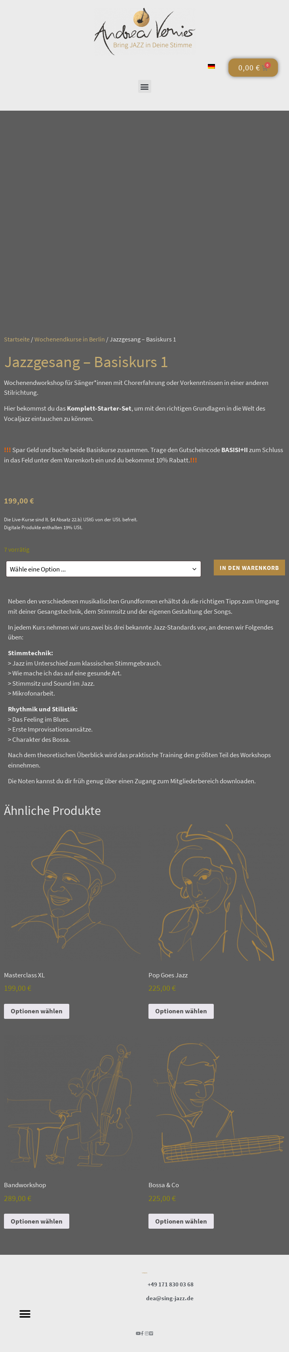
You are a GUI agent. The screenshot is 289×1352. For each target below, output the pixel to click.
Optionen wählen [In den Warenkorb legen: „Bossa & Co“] (181, 1220)
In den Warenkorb (249, 567)
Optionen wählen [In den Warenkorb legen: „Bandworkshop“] (37, 1220)
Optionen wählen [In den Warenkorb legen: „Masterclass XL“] (37, 1009)
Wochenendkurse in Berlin (69, 339)
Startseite (17, 339)
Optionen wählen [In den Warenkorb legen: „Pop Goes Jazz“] (181, 1009)
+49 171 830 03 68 (171, 1283)
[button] (144, 86)
